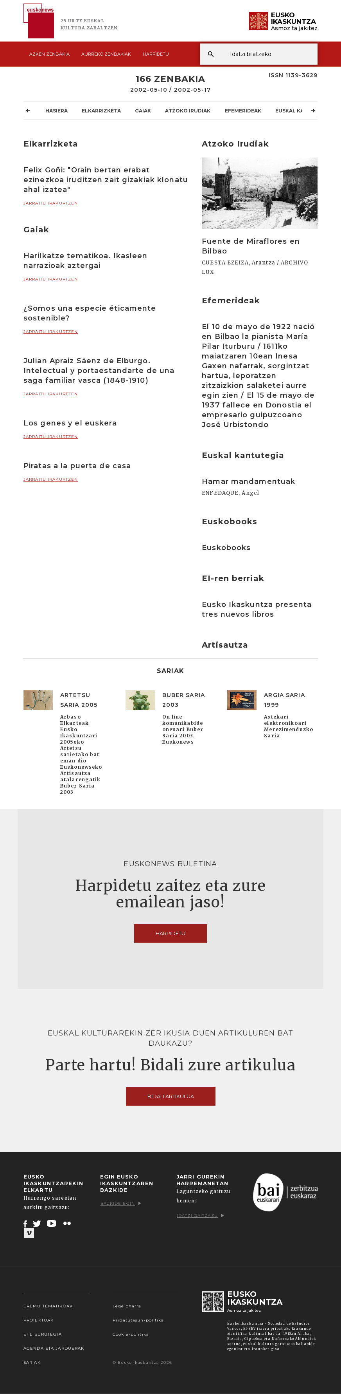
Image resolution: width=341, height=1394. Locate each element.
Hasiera (56, 110)
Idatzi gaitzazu (200, 1215)
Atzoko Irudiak (187, 110)
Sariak (32, 1362)
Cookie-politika (131, 1334)
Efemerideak (243, 110)
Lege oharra (127, 1306)
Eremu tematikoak (48, 1306)
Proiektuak (38, 1320)
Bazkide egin (121, 1203)
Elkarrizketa (101, 110)
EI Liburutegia (42, 1334)
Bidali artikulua (170, 1096)
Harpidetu (156, 54)
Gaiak (143, 110)
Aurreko (106, 54)
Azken (49, 54)
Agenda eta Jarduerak (53, 1348)
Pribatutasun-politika (138, 1320)
